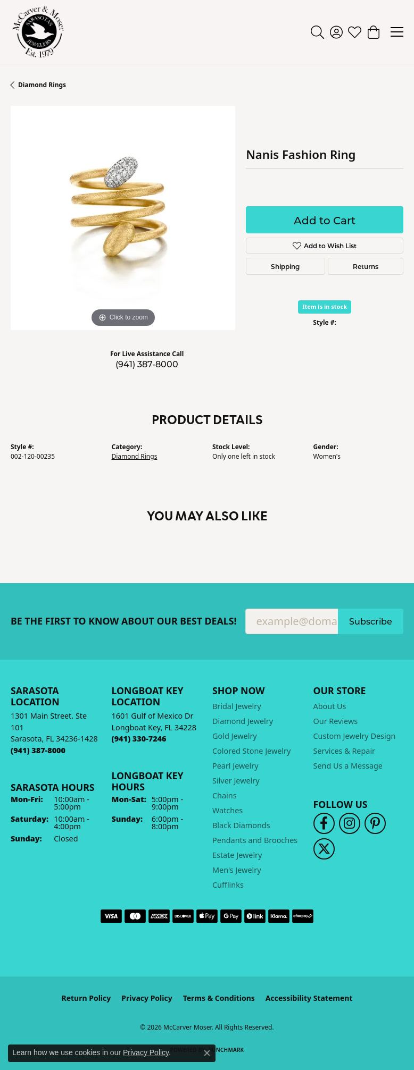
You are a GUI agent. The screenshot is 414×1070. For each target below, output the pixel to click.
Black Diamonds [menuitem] (241, 825)
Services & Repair (344, 751)
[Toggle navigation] (397, 31)
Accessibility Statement (309, 998)
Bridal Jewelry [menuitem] (236, 706)
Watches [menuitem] (227, 810)
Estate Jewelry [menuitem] (237, 855)
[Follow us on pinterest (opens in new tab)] (375, 823)
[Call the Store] (38, 750)
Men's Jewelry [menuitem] (236, 870)
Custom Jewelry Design (354, 736)
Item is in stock (324, 306)
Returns (365, 266)
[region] (123, 218)
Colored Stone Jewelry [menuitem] (251, 751)
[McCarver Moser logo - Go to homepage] (38, 32)
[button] (317, 32)
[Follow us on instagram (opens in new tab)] (349, 823)
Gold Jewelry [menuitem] (234, 736)
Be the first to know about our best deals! (124, 621)
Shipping (285, 266)
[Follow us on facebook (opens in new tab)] (324, 823)
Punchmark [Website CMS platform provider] (226, 1050)
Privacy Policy (146, 998)
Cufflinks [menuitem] (228, 885)
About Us (329, 706)
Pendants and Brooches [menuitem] (254, 840)
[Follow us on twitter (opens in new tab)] (324, 849)
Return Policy (86, 998)
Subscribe (370, 621)
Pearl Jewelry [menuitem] (235, 766)
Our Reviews (335, 721)
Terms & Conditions (219, 998)
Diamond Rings (42, 84)
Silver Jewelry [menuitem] (236, 781)
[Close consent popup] (207, 1053)
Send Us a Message (348, 766)
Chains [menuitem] (224, 795)
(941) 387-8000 (146, 363)
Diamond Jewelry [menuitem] (242, 721)
